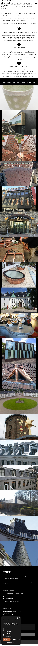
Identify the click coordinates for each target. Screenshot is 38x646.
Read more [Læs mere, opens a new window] (12, 626)
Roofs (18, 85)
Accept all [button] (6, 639)
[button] (11, 642)
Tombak (29, 85)
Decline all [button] (15, 639)
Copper (29, 82)
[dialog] (11, 630)
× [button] (19, 617)
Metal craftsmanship (9, 85)
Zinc (34, 85)
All (2, 82)
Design (35, 82)
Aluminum (7, 82)
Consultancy (22, 82)
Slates (23, 85)
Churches (14, 82)
